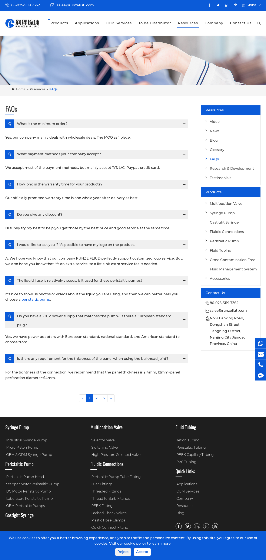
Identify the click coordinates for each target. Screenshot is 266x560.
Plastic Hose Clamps (108, 520)
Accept (142, 552)
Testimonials (220, 178)
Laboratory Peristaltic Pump (29, 499)
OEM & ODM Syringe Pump (29, 455)
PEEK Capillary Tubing (195, 455)
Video (215, 122)
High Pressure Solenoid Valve (116, 455)
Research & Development (232, 169)
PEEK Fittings (102, 506)
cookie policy (135, 543)
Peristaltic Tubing (191, 447)
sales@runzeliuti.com (75, 5)
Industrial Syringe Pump (26, 440)
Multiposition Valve (226, 204)
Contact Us (241, 23)
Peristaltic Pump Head (25, 477)
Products (59, 23)
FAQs (53, 89)
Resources (188, 23)
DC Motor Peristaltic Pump (28, 491)
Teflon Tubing (188, 440)
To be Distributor (155, 23)
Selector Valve (103, 440)
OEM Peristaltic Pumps (25, 506)
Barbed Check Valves (109, 513)
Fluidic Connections (227, 232)
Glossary (217, 150)
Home (21, 89)
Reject (123, 552)
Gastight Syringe (224, 222)
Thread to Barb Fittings (110, 499)
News (214, 131)
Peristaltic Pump (224, 241)
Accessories (220, 279)
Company (214, 23)
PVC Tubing (186, 462)
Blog (214, 140)
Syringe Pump (222, 213)
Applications (87, 23)
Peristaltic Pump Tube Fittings (116, 477)
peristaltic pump (35, 299)
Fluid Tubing (220, 250)
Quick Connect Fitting (109, 528)
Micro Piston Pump (22, 447)
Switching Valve (104, 447)
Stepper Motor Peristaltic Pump (32, 484)
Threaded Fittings (106, 491)
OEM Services (119, 23)
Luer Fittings (102, 484)
